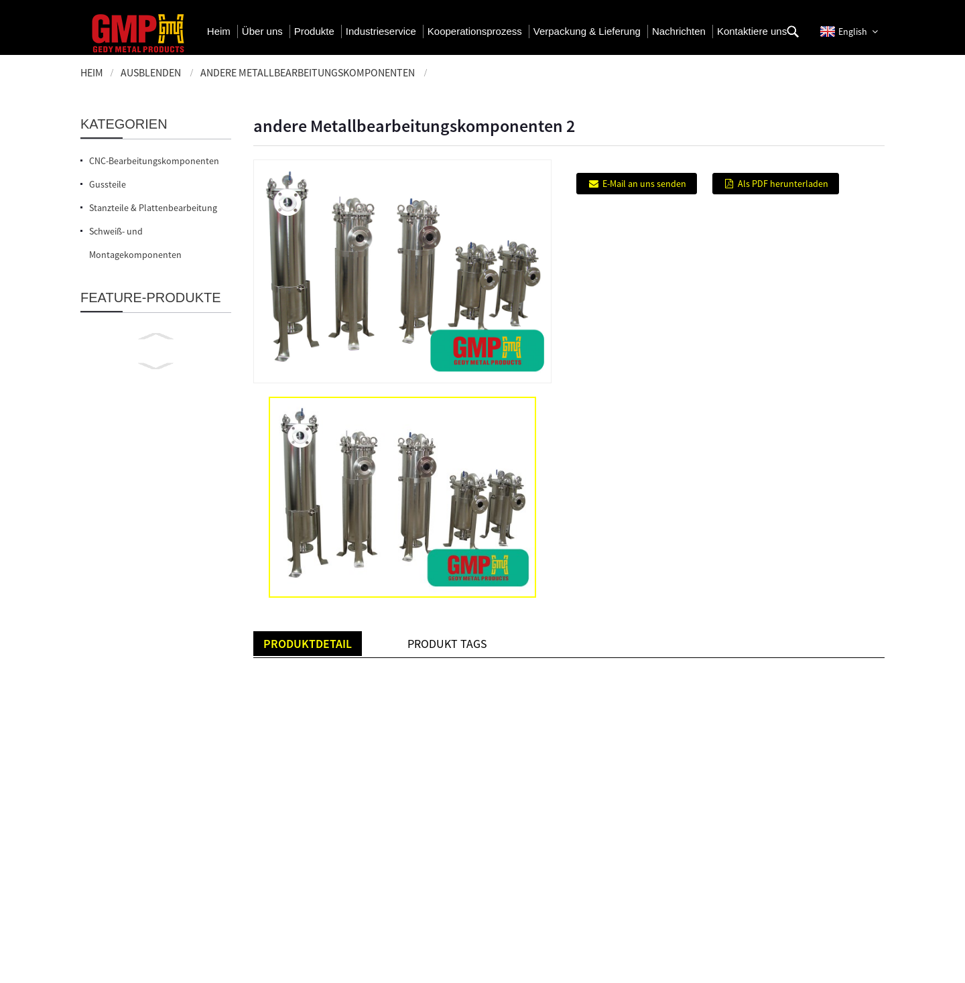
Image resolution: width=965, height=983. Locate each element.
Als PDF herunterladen (783, 184)
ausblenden (151, 72)
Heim (91, 72)
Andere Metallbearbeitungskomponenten (307, 72)
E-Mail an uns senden (644, 184)
